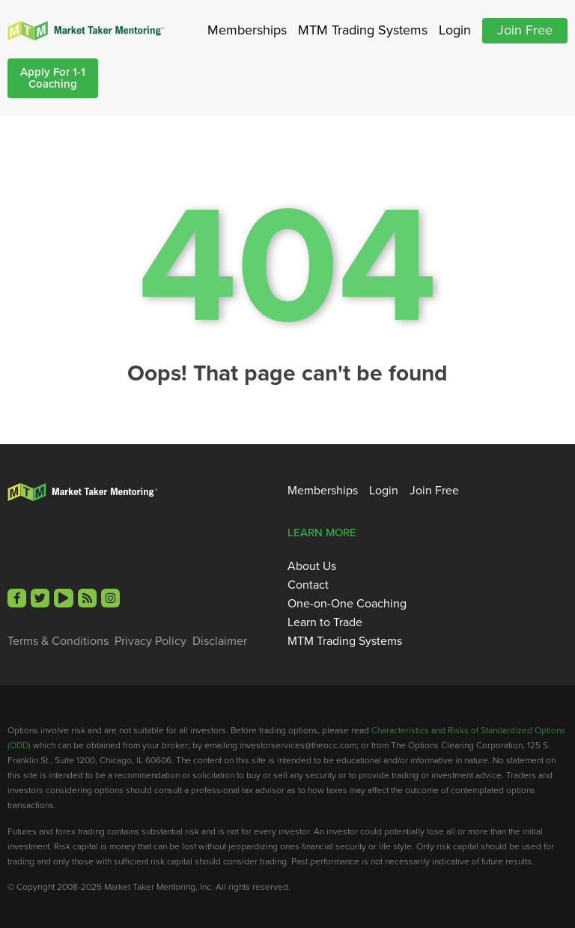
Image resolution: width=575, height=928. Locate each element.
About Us (312, 566)
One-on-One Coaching (347, 603)
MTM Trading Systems (363, 30)
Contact (308, 584)
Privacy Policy (150, 641)
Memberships (247, 30)
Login (455, 30)
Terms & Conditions (58, 641)
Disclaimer (219, 641)
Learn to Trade (325, 622)
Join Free (525, 30)
